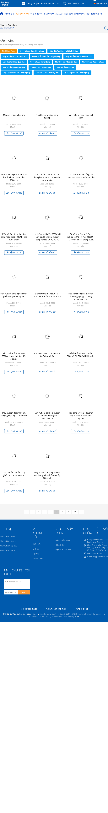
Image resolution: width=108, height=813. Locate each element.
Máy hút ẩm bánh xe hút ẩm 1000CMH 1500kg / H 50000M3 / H (47, 416)
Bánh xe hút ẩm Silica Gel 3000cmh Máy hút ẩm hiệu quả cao (14, 356)
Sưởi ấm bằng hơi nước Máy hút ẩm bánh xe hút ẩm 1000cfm (14, 177)
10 (75, 512)
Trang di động (81, 609)
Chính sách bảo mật (56, 609)
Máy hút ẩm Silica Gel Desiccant (79, 56)
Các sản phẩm (22, 14)
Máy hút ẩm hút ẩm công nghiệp (46, 56)
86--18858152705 (76, 3)
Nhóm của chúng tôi (41, 558)
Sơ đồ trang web (29, 609)
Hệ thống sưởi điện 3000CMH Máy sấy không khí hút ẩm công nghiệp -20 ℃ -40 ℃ (47, 237)
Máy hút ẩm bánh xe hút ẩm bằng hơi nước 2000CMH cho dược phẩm (47, 177)
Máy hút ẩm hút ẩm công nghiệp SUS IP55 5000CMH (14, 474)
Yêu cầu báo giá (7, 28)
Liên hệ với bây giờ (14, 133)
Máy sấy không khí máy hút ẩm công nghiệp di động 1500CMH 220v (80, 296)
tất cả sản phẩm (8, 51)
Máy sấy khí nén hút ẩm (14, 115)
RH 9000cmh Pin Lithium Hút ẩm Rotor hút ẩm (47, 354)
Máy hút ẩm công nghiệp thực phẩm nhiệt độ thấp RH (13, 295)
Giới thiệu (37, 544)
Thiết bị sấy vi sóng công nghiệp (47, 116)
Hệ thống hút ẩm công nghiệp (76, 73)
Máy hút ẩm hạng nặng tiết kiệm (81, 116)
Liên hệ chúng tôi (94, 14)
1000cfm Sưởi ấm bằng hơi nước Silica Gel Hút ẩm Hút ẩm (81, 176)
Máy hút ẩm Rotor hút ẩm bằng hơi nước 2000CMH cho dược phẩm (14, 237)
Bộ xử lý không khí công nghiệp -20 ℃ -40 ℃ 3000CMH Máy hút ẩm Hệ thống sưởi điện (80, 238)
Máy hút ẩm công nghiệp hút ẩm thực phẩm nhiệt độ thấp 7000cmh (47, 475)
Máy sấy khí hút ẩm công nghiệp (16, 73)
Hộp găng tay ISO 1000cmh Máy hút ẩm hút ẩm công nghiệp (80, 416)
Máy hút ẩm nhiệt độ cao (66, 62)
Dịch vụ (36, 553)
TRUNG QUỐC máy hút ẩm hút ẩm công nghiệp (23, 614)
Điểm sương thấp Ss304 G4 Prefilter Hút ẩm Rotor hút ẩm (47, 295)
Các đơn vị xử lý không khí (47, 73)
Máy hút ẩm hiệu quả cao (14, 62)
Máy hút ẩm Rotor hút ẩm (93, 62)
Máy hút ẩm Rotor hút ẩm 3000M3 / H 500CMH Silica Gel (80, 354)
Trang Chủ (7, 14)
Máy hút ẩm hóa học (65, 67)
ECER (77, 616)
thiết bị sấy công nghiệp (41, 67)
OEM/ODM (59, 545)
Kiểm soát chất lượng (74, 14)
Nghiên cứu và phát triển (65, 549)
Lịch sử (36, 549)
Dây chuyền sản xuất (64, 540)
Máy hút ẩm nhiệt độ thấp (14, 67)
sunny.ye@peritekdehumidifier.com (43, 3)
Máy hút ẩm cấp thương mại (15, 56)
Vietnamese (101, 3)
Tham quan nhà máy (53, 14)
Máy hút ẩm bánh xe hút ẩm (32, 51)
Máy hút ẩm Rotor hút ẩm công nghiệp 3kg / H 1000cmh (14, 414)
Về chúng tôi (36, 14)
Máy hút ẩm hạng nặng (40, 62)
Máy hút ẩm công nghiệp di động (64, 51)
